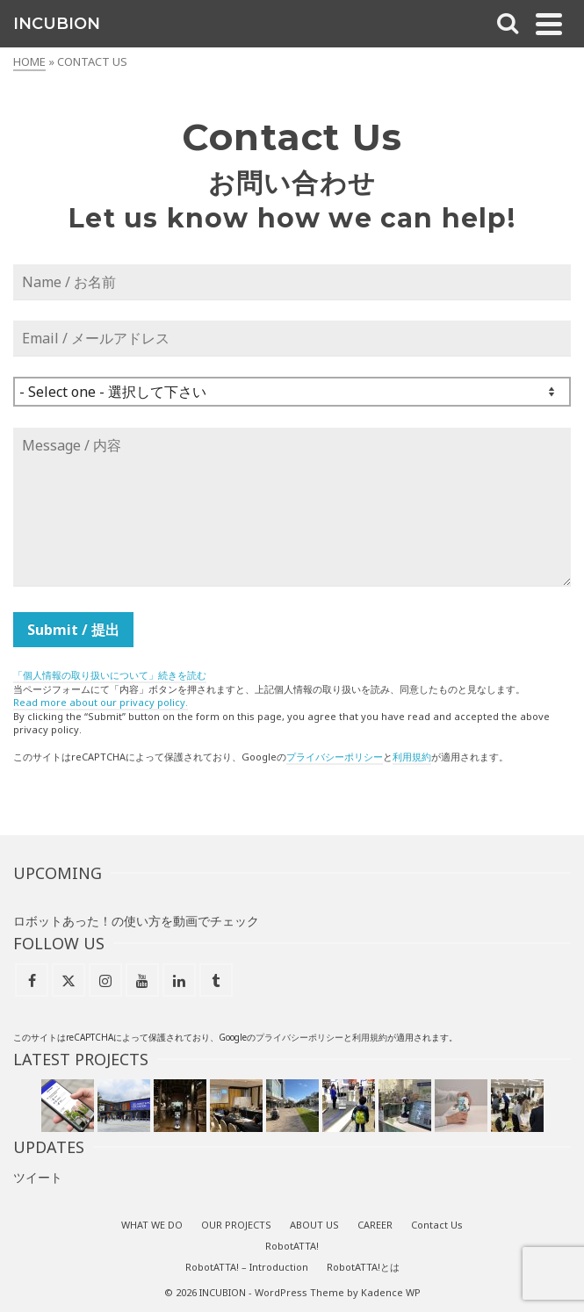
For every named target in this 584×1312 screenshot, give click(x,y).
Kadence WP (391, 1292)
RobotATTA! (292, 1245)
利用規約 (412, 756)
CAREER (375, 1224)
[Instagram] (105, 980)
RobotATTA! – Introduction (246, 1266)
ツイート (37, 1177)
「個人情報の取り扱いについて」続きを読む (109, 674)
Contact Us (437, 1224)
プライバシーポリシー (334, 756)
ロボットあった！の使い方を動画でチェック (136, 920)
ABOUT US (314, 1224)
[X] (68, 980)
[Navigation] (549, 23)
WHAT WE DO (152, 1224)
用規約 (374, 1037)
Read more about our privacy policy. (100, 702)
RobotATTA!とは (363, 1266)
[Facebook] (31, 980)
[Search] (507, 23)
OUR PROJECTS (236, 1224)
